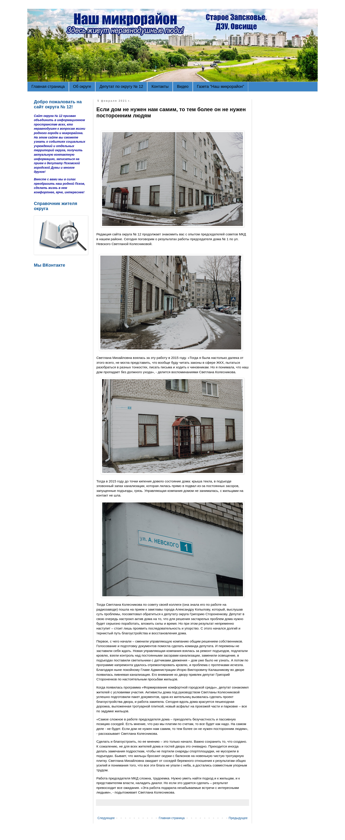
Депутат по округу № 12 (121, 86)
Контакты (160, 86)
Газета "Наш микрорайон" (220, 86)
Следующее (106, 818)
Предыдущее (238, 818)
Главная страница (48, 86)
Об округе (82, 86)
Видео (183, 86)
